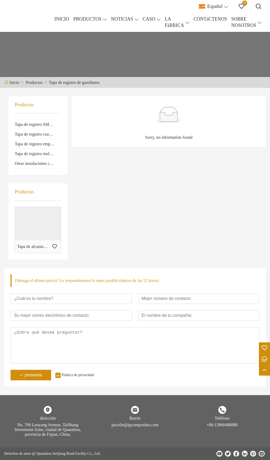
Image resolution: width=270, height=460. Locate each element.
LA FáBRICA (174, 22)
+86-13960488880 (222, 425)
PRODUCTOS (87, 19)
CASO (149, 19)
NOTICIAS (122, 19)
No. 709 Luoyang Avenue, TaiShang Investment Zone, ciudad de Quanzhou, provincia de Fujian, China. (48, 430)
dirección (48, 418)
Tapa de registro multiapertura (38, 153)
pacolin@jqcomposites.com (135, 425)
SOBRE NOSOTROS (243, 22)
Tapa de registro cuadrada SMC (38, 134)
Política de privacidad (78, 375)
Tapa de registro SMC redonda (38, 124)
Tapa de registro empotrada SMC (38, 144)
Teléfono (222, 418)
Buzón (135, 418)
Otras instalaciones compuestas (38, 163)
